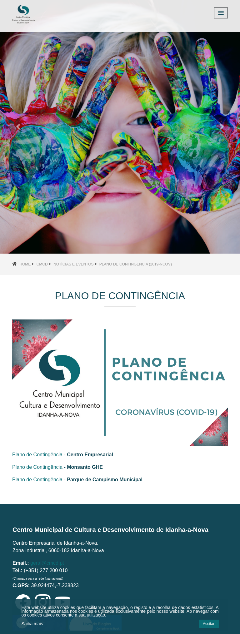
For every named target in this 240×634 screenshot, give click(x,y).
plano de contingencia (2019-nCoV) (135, 264)
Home (25, 264)
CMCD (42, 264)
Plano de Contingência (37, 454)
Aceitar (208, 624)
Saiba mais (32, 623)
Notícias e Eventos (73, 264)
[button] (18, 127)
